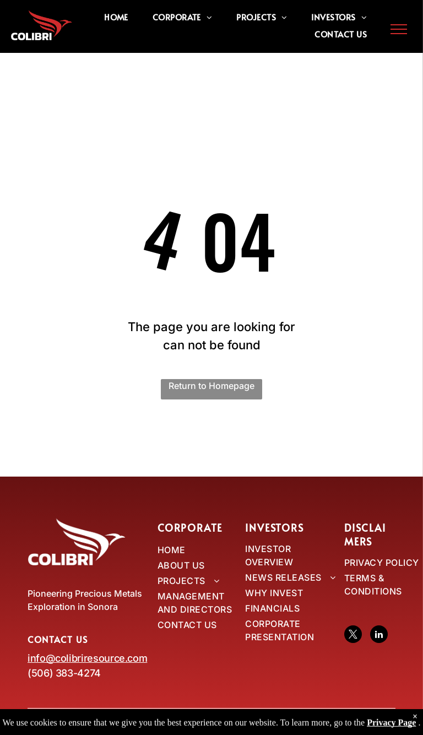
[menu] (398, 29)
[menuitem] (116, 16)
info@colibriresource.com (87, 658)
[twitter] (353, 635)
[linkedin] (379, 635)
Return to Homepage (211, 385)
